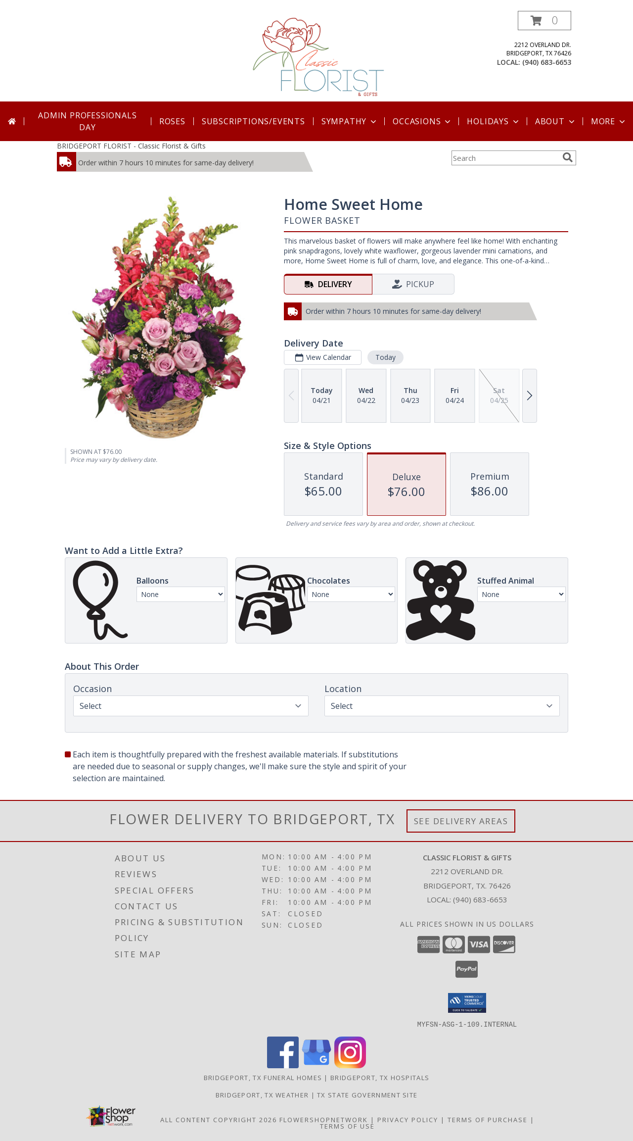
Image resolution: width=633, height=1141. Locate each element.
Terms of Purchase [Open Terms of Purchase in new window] (488, 1119)
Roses (172, 121)
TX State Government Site (367, 1094)
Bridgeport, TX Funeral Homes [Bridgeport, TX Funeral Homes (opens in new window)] (263, 1077)
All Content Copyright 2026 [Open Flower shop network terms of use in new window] (218, 1119)
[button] (544, 20)
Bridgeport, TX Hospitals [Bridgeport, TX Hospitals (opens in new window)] (379, 1077)
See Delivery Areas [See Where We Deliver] (461, 821)
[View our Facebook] (283, 1065)
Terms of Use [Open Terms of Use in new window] (347, 1125)
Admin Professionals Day (87, 121)
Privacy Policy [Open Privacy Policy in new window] (407, 1119)
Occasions (422, 121)
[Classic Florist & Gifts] (317, 56)
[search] (568, 157)
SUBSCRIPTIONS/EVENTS (253, 121)
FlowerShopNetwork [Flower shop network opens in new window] (323, 1119)
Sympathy (349, 121)
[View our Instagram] (350, 1065)
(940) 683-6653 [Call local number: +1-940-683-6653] (546, 62)
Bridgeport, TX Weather (262, 1094)
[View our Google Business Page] (316, 1065)
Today (385, 357)
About (556, 121)
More (609, 121)
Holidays (493, 121)
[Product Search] (505, 158)
